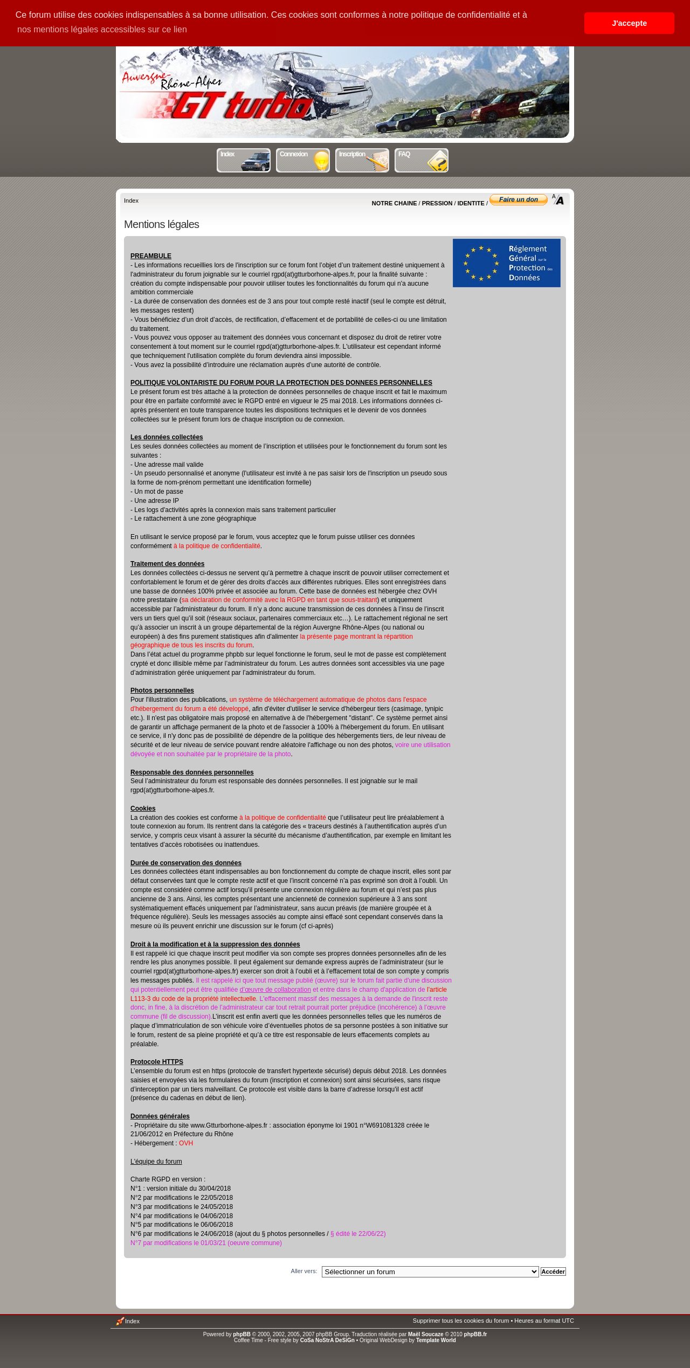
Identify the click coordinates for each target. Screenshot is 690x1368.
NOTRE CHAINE (394, 203)
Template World (436, 1340)
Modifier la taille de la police (558, 199)
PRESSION (437, 203)
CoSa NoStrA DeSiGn (327, 1340)
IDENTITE (471, 203)
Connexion (305, 153)
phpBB (242, 1334)
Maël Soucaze (426, 1334)
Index (246, 153)
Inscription (364, 153)
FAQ (424, 153)
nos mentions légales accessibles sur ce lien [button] (102, 29)
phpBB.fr (475, 1334)
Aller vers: (304, 1271)
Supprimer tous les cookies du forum (461, 1320)
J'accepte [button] (629, 23)
